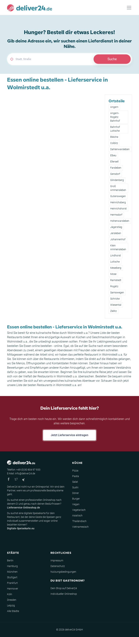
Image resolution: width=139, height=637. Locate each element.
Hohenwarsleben (119, 220)
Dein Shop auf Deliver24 (63, 588)
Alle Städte (13, 611)
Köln (9, 594)
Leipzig (11, 605)
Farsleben (115, 167)
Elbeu (113, 155)
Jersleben (115, 233)
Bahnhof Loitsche (115, 128)
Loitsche (115, 261)
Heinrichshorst (118, 208)
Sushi (75, 487)
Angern (114, 107)
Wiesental (115, 304)
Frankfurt (12, 583)
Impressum (56, 560)
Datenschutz (57, 566)
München (12, 571)
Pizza (75, 470)
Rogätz (114, 286)
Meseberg (115, 267)
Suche (112, 59)
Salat (75, 481)
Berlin (10, 560)
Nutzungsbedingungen (63, 571)
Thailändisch (79, 521)
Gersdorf (115, 173)
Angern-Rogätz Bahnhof (115, 117)
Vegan (75, 504)
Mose (113, 274)
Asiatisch (77, 515)
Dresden (11, 599)
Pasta (75, 476)
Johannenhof (117, 239)
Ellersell (114, 161)
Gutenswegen (118, 196)
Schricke (115, 298)
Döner (75, 493)
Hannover (12, 588)
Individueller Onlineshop (63, 593)
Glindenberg (117, 180)
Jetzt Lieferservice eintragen (69, 435)
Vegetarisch (79, 509)
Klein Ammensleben (118, 247)
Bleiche (114, 136)
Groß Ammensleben (118, 188)
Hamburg (12, 566)
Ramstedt (115, 280)
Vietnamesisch (80, 526)
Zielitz (113, 311)
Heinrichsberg (118, 202)
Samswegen (117, 292)
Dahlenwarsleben (120, 149)
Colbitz (114, 143)
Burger (76, 498)
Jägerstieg (116, 227)
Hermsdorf (116, 214)
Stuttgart (12, 577)
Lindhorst (115, 255)
